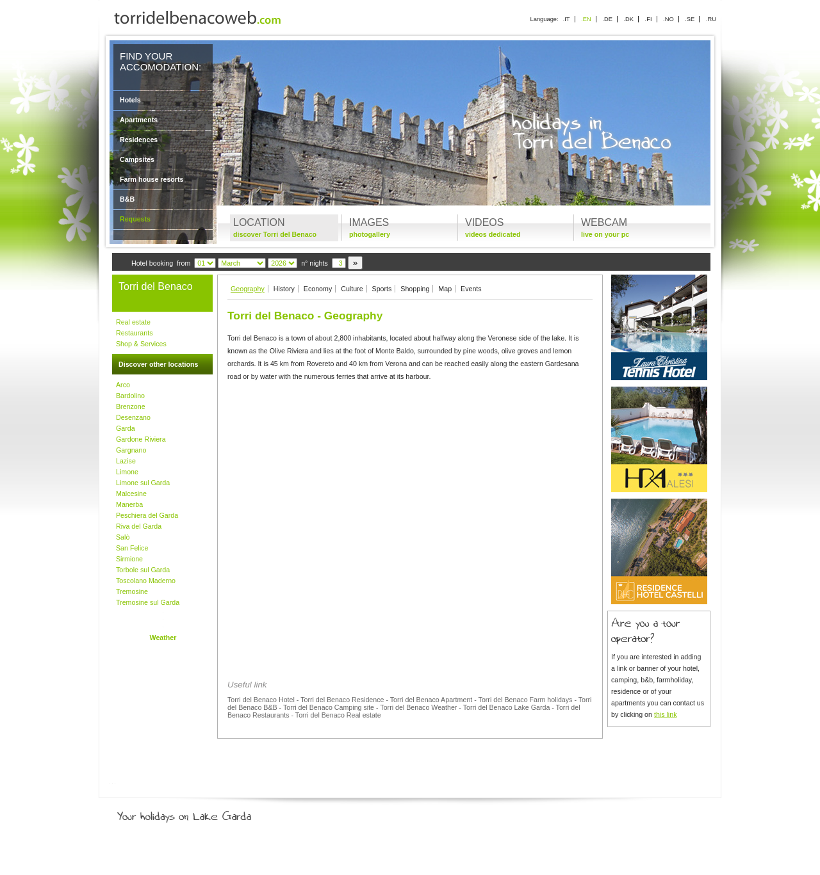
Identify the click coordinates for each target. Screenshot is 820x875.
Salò (122, 537)
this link (665, 714)
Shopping (414, 289)
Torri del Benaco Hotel (261, 699)
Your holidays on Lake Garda (213, 813)
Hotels (130, 100)
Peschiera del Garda (147, 515)
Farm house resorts (152, 179)
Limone (127, 472)
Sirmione (129, 559)
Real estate (133, 322)
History (284, 289)
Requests (135, 219)
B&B (127, 199)
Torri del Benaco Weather (418, 707)
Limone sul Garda (143, 482)
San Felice (132, 548)
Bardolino (130, 395)
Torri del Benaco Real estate (338, 715)
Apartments (139, 120)
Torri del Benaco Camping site (328, 707)
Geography (248, 289)
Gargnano (131, 450)
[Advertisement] (410, 480)
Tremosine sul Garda (147, 602)
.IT (566, 19)
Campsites (137, 159)
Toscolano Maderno (146, 580)
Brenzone (130, 406)
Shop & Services (141, 344)
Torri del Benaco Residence (342, 699)
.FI (648, 19)
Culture (352, 289)
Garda (125, 428)
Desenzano (133, 417)
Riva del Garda (138, 526)
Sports (382, 289)
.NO (668, 19)
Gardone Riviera (141, 439)
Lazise (126, 461)
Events (471, 289)
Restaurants (134, 333)
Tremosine (132, 591)
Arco (123, 385)
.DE (607, 19)
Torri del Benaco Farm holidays (526, 699)
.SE (689, 19)
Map (445, 289)
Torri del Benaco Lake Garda (506, 707)
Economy (318, 289)
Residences (139, 139)
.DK (628, 19)
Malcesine (131, 493)
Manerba (129, 504)
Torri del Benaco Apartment (431, 699)
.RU (711, 19)
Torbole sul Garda (143, 570)
